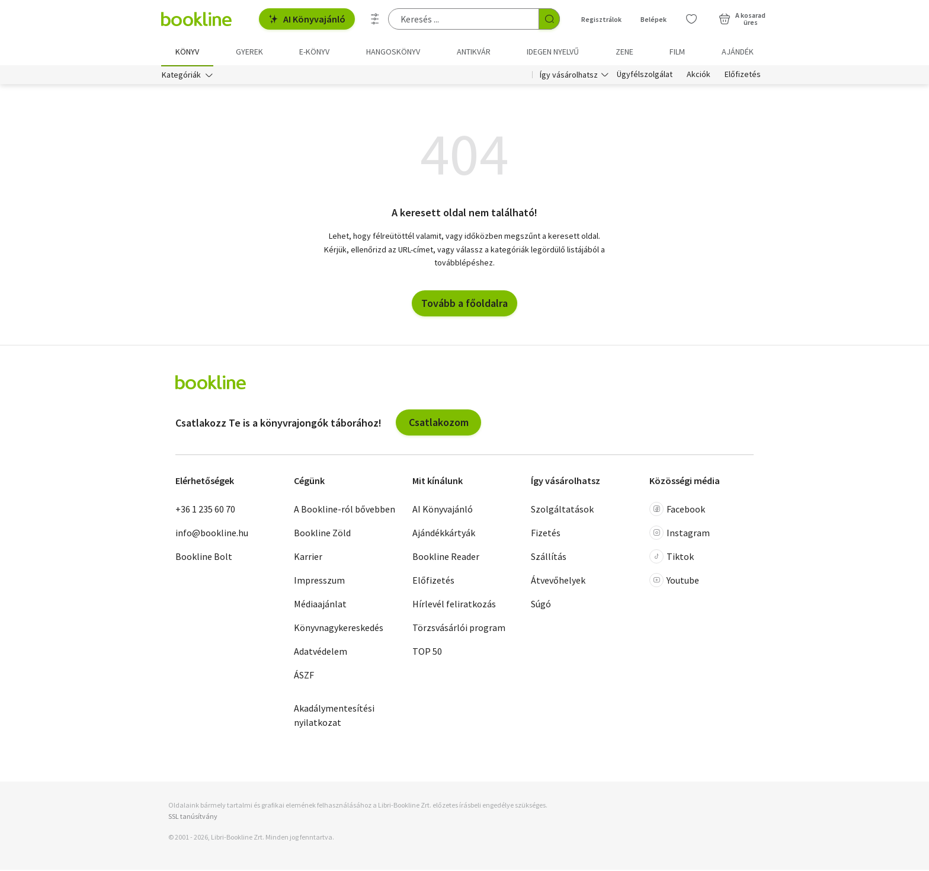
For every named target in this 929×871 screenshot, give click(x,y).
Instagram (679, 534)
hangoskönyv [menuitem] (393, 51)
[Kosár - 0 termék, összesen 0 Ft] (742, 19)
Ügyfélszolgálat (644, 76)
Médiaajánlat (320, 605)
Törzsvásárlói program (458, 629)
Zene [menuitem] (624, 51)
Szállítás (548, 557)
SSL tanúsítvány (192, 817)
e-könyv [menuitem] (314, 51)
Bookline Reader (445, 557)
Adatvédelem (320, 652)
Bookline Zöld (322, 534)
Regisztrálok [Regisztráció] (601, 19)
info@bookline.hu (211, 534)
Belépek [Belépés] (653, 19)
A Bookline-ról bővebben (344, 510)
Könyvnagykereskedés (338, 629)
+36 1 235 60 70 (205, 510)
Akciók (698, 76)
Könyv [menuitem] (187, 51)
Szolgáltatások (562, 510)
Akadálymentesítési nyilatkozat (334, 716)
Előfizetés (743, 76)
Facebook (677, 510)
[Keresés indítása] (549, 19)
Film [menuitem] (677, 51)
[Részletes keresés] (375, 19)
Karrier (308, 557)
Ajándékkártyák (443, 534)
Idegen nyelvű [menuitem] (553, 51)
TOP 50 (427, 652)
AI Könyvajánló (306, 19)
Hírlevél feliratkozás (454, 605)
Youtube (674, 581)
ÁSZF (304, 676)
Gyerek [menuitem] (249, 51)
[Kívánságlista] (691, 19)
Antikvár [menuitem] (474, 51)
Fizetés (545, 534)
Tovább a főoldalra (464, 304)
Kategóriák (181, 76)
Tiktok (671, 557)
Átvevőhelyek (558, 581)
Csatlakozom (439, 423)
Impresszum (319, 581)
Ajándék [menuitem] (738, 51)
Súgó (541, 605)
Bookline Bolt (203, 557)
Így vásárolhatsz (569, 76)
